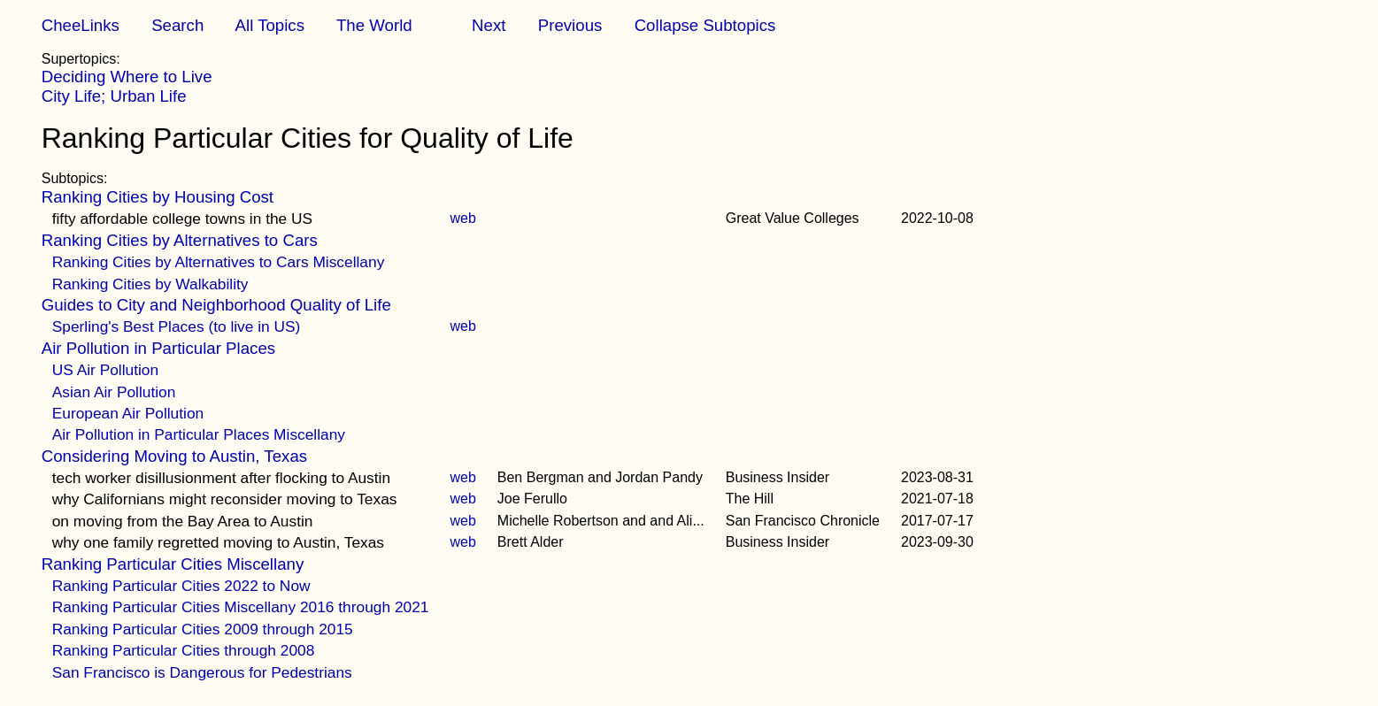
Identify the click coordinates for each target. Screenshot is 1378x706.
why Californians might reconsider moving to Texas (224, 499)
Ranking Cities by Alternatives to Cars (180, 240)
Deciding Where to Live (127, 76)
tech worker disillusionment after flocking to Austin (221, 478)
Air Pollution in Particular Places (158, 348)
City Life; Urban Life (114, 96)
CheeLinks (80, 25)
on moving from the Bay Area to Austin (182, 521)
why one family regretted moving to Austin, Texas (218, 542)
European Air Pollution (128, 413)
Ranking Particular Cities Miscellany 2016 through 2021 (240, 607)
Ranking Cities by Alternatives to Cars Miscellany (218, 262)
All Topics (269, 25)
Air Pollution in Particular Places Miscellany (198, 434)
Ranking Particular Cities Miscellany (173, 564)
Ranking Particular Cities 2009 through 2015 (202, 629)
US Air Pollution (105, 370)
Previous (570, 25)
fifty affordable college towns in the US (182, 218)
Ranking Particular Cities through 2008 (183, 650)
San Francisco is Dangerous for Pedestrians (202, 672)
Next (488, 25)
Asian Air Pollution (114, 392)
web (462, 218)
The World (374, 25)
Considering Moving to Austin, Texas (174, 456)
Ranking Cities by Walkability (150, 284)
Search (177, 25)
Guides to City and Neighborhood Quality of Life (216, 304)
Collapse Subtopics (705, 25)
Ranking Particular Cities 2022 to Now (181, 586)
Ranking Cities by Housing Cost (157, 197)
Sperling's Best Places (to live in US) (176, 326)
